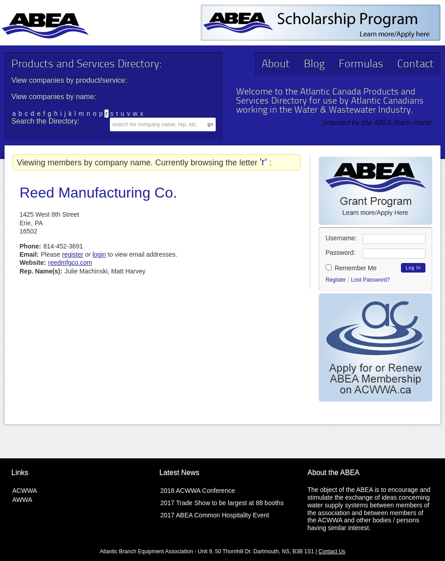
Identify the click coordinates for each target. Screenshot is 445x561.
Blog (314, 64)
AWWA (22, 499)
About (276, 64)
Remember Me (351, 268)
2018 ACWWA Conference (197, 490)
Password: (340, 252)
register (73, 254)
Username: (341, 238)
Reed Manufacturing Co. (98, 192)
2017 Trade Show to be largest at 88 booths (222, 502)
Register (336, 280)
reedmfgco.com (70, 262)
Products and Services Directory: (86, 64)
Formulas (361, 64)
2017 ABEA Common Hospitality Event (214, 515)
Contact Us (331, 551)
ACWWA (24, 490)
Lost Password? (370, 280)
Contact (415, 64)
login (99, 254)
